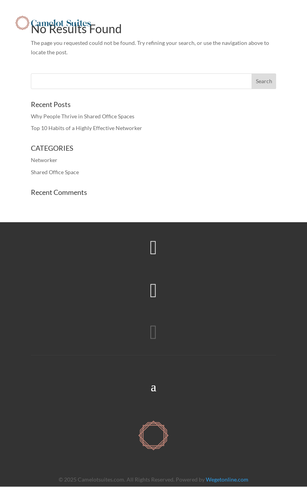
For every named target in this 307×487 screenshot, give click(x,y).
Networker (44, 160)
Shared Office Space (55, 172)
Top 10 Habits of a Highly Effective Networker (86, 128)
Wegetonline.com (227, 479)
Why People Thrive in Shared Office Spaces (82, 116)
